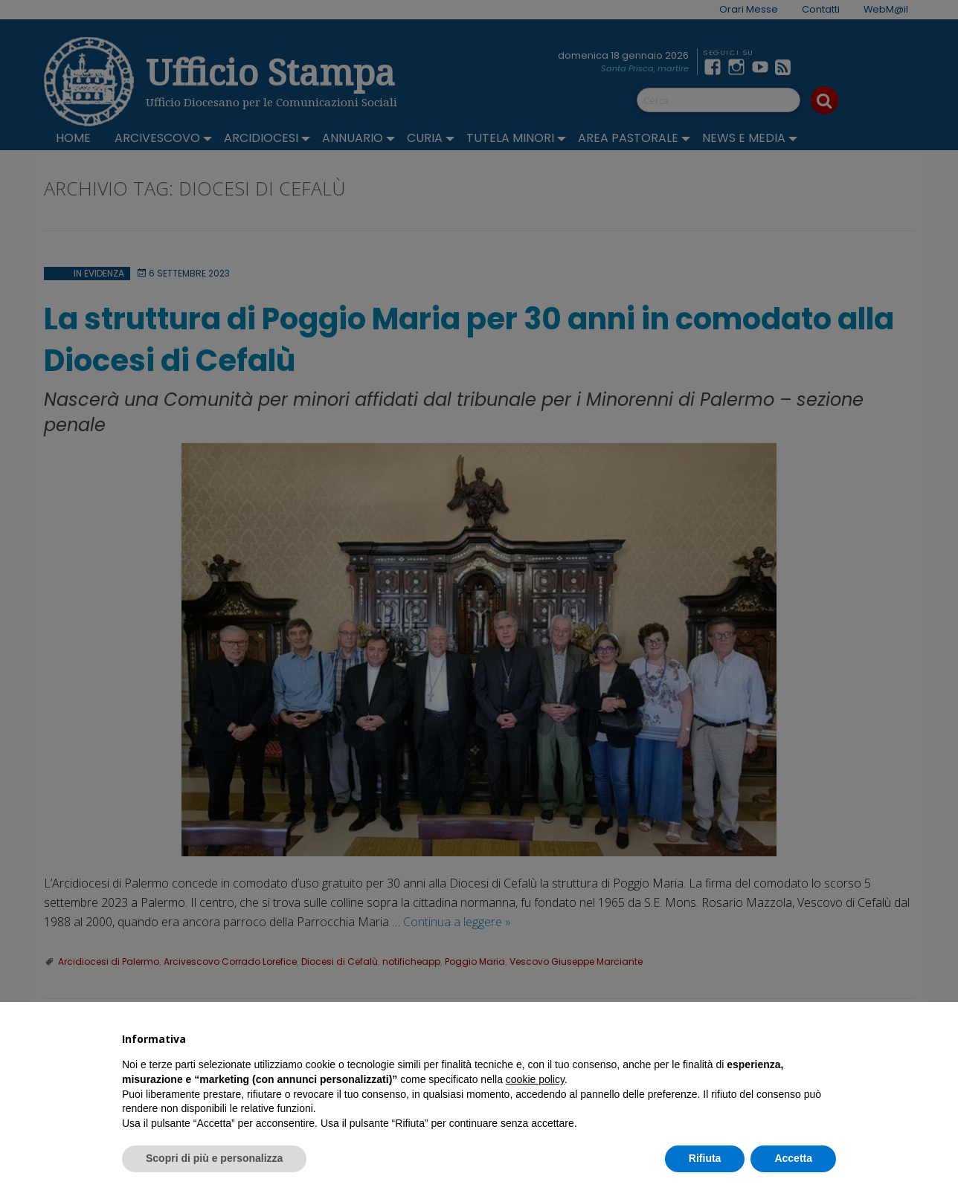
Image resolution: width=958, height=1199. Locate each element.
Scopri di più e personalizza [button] (214, 1158)
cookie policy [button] (535, 1079)
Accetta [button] (793, 1158)
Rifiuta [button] (705, 1158)
